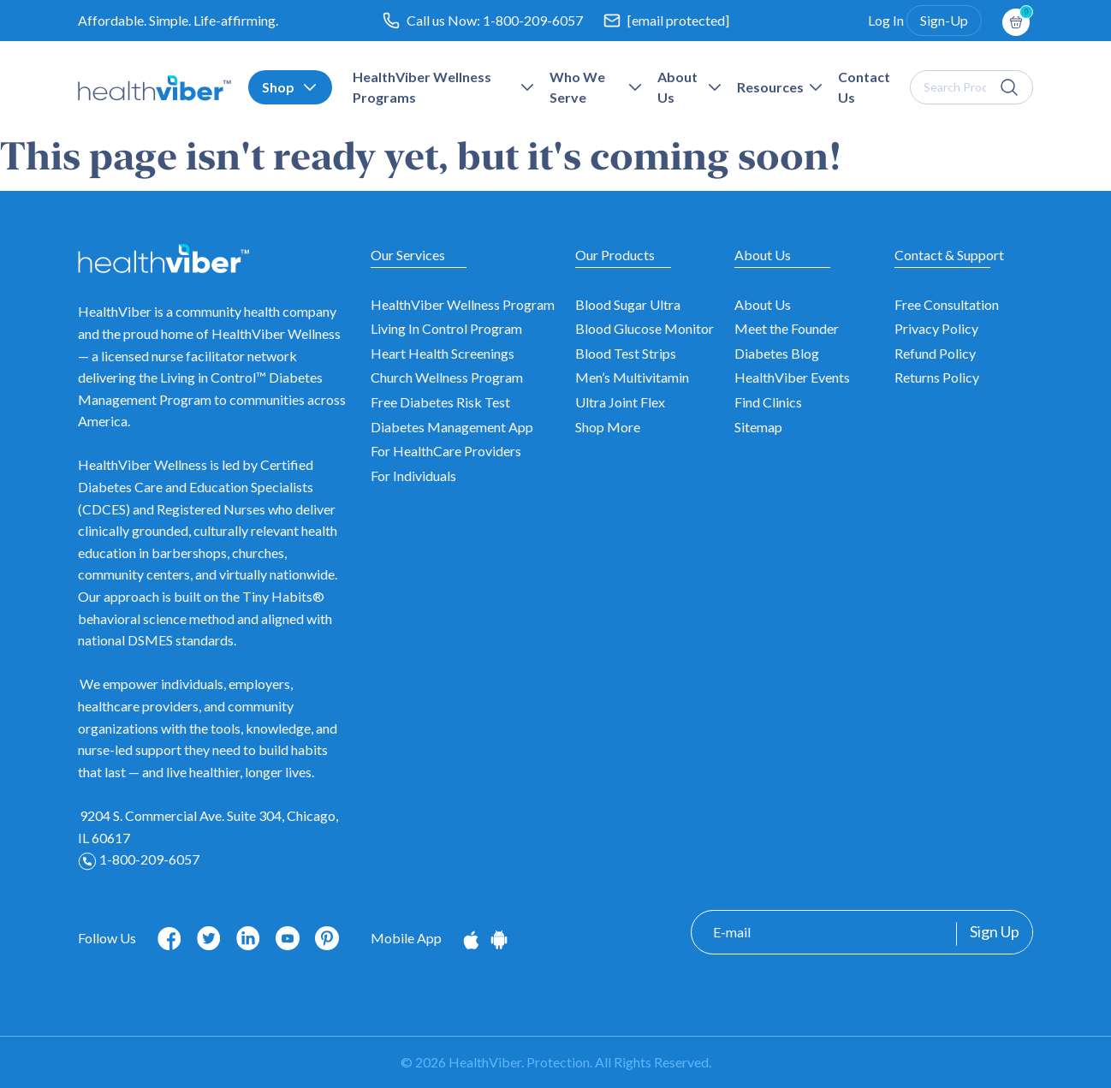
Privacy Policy (936, 328)
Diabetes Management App (452, 427)
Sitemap (758, 427)
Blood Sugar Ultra (627, 304)
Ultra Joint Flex (620, 402)
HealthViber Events (792, 377)
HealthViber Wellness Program (463, 304)
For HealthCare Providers (446, 451)
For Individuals (413, 475)
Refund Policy (935, 353)
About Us (762, 304)
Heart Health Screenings (442, 353)
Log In (886, 20)
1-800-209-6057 (533, 20)
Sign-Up (944, 20)
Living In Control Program (446, 328)
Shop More (607, 427)
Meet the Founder (786, 328)
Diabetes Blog (776, 353)
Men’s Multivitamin (632, 377)
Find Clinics (768, 402)
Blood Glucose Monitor (644, 328)
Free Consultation (946, 304)
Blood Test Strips (625, 353)
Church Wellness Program (447, 377)
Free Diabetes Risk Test (440, 402)
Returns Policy (936, 377)
